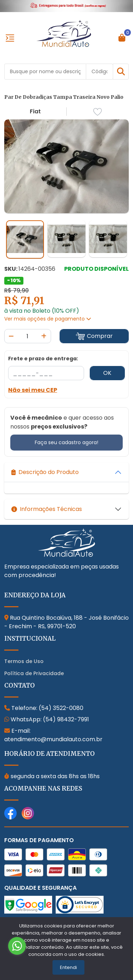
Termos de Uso (24, 661)
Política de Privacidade (34, 673)
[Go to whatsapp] (17, 946)
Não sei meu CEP (32, 390)
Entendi (68, 967)
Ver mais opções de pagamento (47, 318)
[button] (121, 72)
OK (107, 373)
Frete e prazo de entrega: (43, 358)
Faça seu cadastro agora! (66, 442)
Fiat (35, 111)
